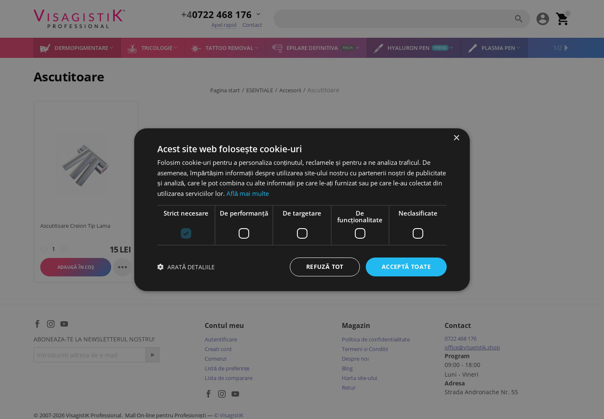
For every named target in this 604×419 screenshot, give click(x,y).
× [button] (456, 138)
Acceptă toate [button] (406, 267)
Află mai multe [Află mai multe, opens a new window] (247, 193)
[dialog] (302, 209)
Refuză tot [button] (325, 267)
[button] (186, 267)
